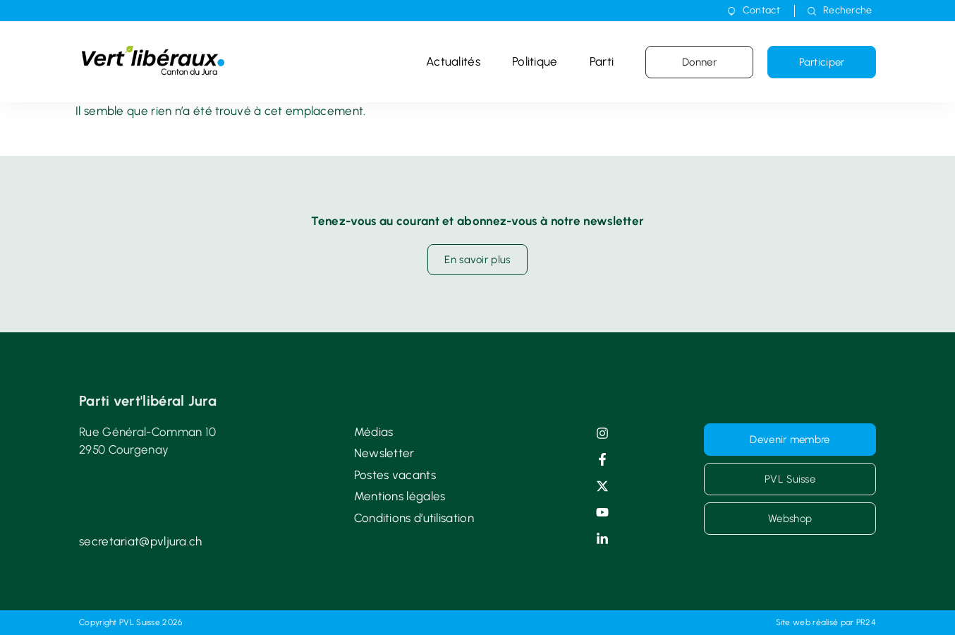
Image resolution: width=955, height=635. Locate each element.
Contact (761, 10)
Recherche (847, 10)
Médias (374, 432)
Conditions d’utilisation (414, 518)
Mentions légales (400, 496)
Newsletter (384, 453)
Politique (535, 61)
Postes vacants (395, 475)
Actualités (453, 61)
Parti (602, 61)
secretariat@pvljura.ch (140, 541)
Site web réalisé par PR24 (826, 622)
